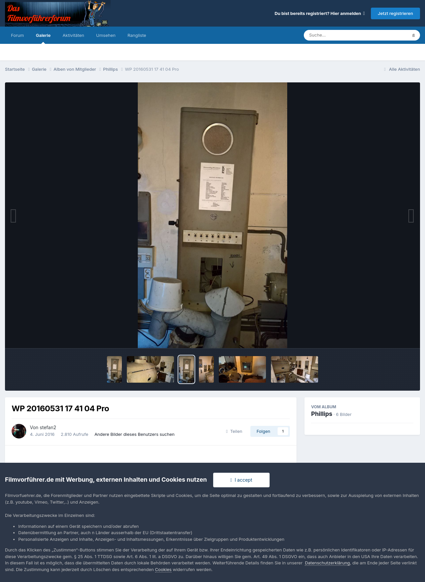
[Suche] (342, 35)
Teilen (234, 431)
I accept (241, 480)
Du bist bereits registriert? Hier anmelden (320, 13)
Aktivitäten (73, 35)
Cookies (163, 569)
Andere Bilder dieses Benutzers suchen (134, 434)
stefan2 (48, 427)
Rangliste (137, 35)
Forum (17, 35)
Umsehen (106, 35)
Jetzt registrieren (395, 13)
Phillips (321, 413)
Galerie (43, 38)
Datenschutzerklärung (327, 562)
